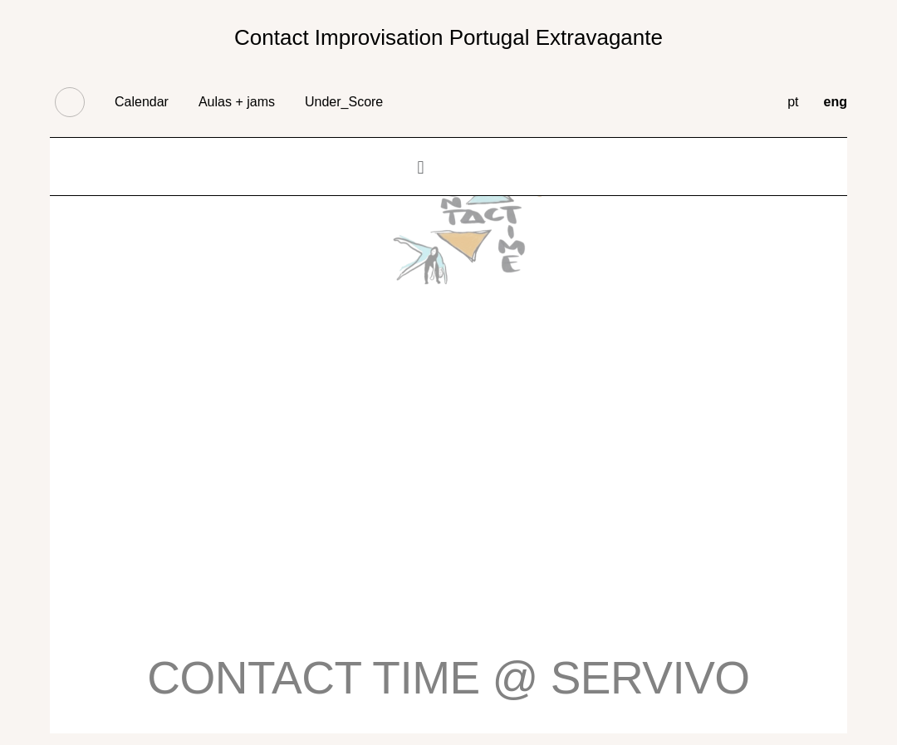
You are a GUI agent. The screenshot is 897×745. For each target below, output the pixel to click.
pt (792, 102)
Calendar (142, 102)
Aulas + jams (237, 102)
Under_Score (344, 102)
